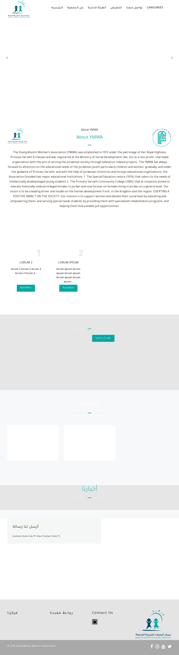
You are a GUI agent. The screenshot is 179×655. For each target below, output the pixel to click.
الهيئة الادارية (97, 7)
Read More (25, 288)
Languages (155, 7)
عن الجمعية (75, 7)
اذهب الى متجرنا (103, 338)
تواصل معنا (134, 7)
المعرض (116, 7)
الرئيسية (57, 7)
